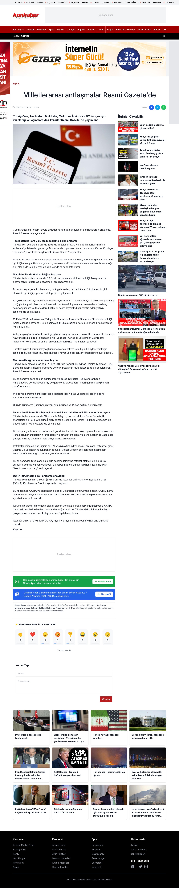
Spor (51, 29)
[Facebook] (132, 867)
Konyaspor (97, 845)
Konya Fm (18, 863)
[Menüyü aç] (165, 29)
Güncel (30, 29)
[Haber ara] (164, 36)
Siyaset (60, 29)
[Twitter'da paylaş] (157, 107)
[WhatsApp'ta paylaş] (163, 107)
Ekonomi (41, 29)
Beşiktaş (96, 849)
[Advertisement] (105, 15)
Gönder (106, 699)
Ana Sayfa (18, 29)
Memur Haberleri (61, 858)
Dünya (101, 29)
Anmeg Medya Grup (23, 845)
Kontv (16, 854)
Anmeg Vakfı (19, 849)
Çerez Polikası (138, 849)
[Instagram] (146, 867)
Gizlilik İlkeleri (138, 854)
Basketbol (97, 863)
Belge (16, 867)
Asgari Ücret (59, 845)
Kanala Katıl (103, 581)
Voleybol (96, 867)
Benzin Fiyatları (60, 867)
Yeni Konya (19, 858)
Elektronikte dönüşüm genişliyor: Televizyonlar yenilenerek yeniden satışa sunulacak (80, 36)
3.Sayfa (71, 29)
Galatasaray (98, 854)
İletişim (157, 29)
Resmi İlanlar (144, 29)
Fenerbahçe (98, 858)
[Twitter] (140, 867)
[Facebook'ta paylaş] (151, 107)
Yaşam (91, 29)
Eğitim (81, 29)
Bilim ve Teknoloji (125, 29)
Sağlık (110, 29)
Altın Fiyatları (59, 854)
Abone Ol (104, 594)
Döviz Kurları (59, 849)
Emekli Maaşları (60, 863)
